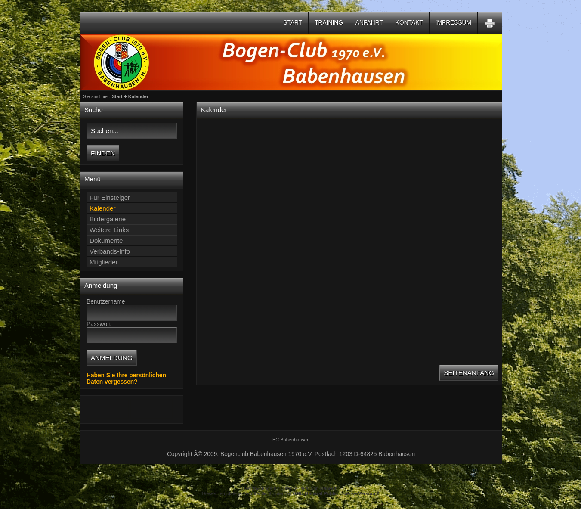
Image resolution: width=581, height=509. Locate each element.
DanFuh (329, 488)
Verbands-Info (110, 251)
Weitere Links (109, 229)
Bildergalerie (108, 219)
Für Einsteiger (110, 197)
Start (292, 22)
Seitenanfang (469, 372)
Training (329, 22)
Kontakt (409, 22)
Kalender (138, 96)
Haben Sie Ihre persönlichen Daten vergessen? (126, 378)
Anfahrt (369, 22)
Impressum (453, 22)
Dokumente (106, 240)
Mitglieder (104, 262)
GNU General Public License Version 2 (336, 493)
